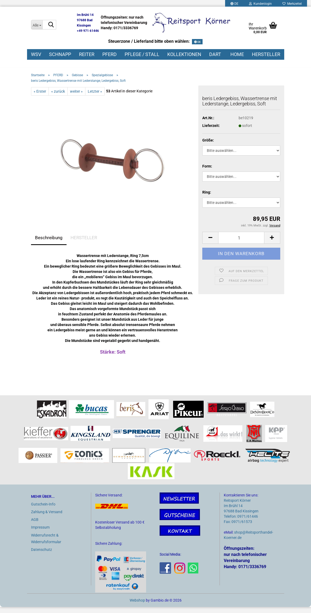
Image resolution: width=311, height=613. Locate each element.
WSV (36, 54)
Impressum (40, 533)
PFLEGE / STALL (142, 54)
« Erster (40, 97)
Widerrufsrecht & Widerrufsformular (46, 544)
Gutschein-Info (43, 510)
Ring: (206, 198)
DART (215, 54)
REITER (86, 54)
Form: (207, 172)
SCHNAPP (60, 54)
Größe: (208, 146)
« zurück (58, 97)
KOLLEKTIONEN (184, 54)
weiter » (76, 97)
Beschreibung (49, 243)
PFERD (109, 54)
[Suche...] (36, 24)
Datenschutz (41, 556)
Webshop (137, 606)
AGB (34, 526)
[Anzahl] (241, 244)
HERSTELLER (266, 54)
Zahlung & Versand (46, 518)
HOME (237, 54)
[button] (210, 244)
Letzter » (95, 97)
